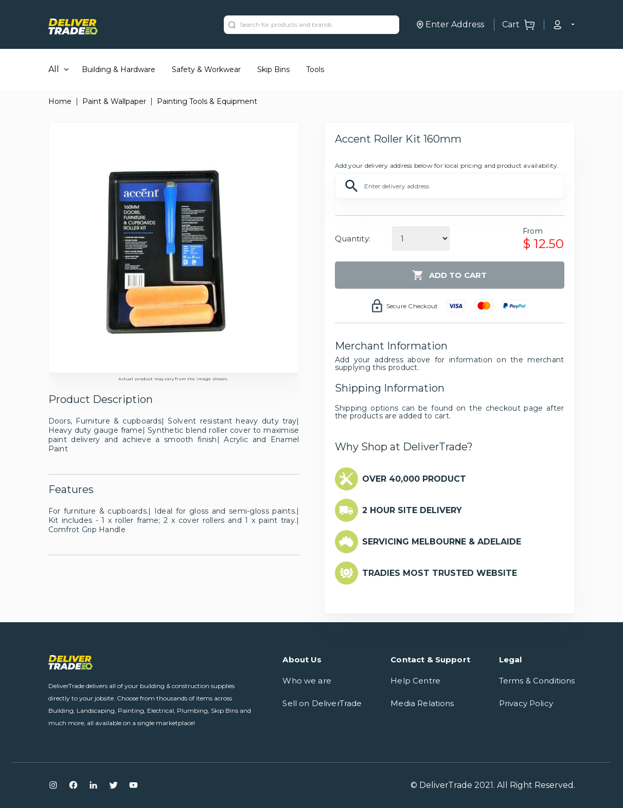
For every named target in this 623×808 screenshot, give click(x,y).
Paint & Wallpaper (114, 101)
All (53, 69)
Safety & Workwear (206, 69)
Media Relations (422, 703)
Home (60, 101)
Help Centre (415, 681)
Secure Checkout (412, 306)
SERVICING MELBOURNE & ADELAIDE (441, 542)
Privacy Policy (526, 703)
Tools (315, 69)
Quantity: (352, 238)
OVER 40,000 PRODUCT (414, 479)
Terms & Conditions (537, 681)
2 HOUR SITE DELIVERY (412, 510)
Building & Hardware (118, 69)
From (533, 231)
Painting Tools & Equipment (207, 101)
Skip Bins (273, 69)
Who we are (306, 681)
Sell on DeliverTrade (322, 703)
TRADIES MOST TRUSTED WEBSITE (439, 573)
